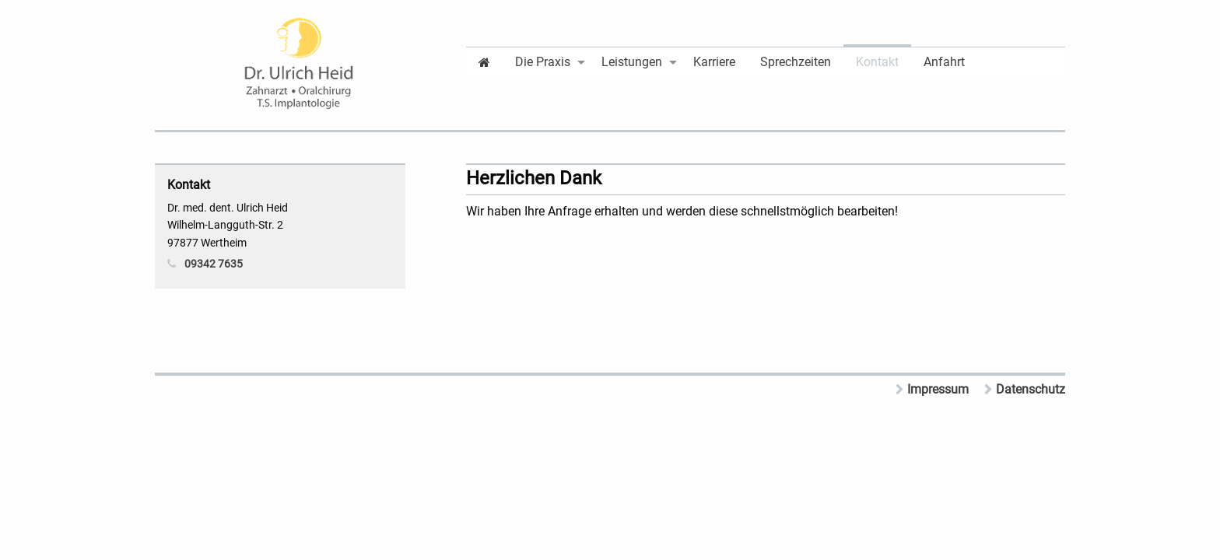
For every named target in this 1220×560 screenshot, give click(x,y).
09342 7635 (213, 263)
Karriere (714, 61)
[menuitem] (484, 61)
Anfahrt (944, 61)
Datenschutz (1030, 389)
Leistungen (631, 61)
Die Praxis (542, 61)
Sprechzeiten (795, 61)
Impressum (938, 389)
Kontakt (877, 61)
